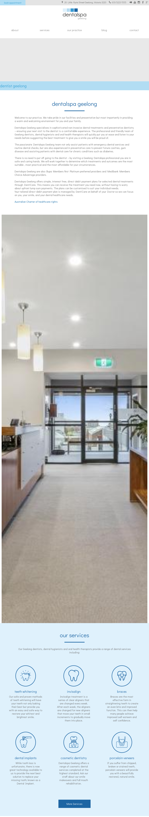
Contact (134, 30)
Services (45, 30)
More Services (74, 803)
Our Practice (74, 30)
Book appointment (12, 2)
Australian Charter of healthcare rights (36, 201)
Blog (104, 30)
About (15, 30)
